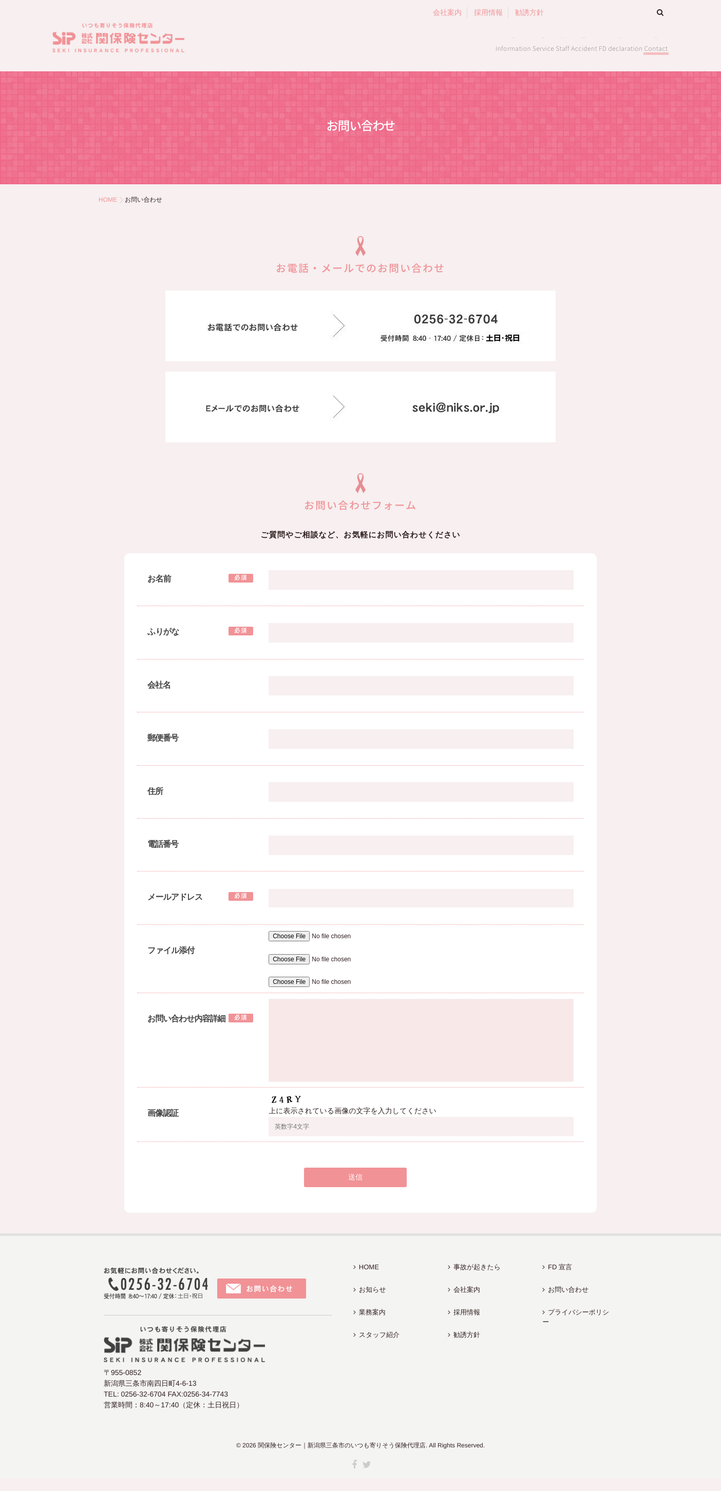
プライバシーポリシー (578, 1305)
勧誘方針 (529, 12)
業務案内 (352, 47)
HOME (365, 1276)
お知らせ (296, 47)
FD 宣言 (564, 47)
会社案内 (447, 12)
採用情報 (488, 12)
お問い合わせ (632, 47)
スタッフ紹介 (415, 47)
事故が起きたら (491, 47)
